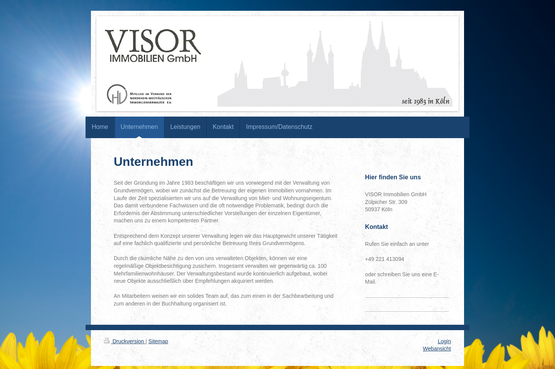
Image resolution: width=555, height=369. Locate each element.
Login (444, 341)
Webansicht (437, 349)
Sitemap (158, 341)
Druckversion (124, 341)
